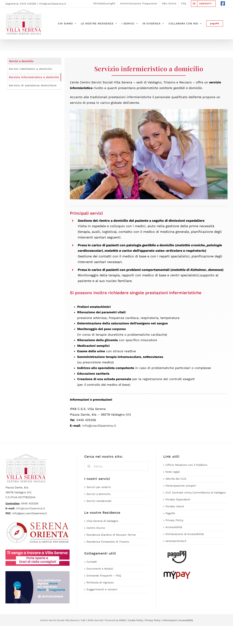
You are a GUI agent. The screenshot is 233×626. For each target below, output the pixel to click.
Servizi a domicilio (98, 494)
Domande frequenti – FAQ (103, 575)
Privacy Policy (174, 520)
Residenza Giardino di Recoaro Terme (111, 534)
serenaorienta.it (175, 541)
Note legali (172, 471)
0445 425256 (28, 3)
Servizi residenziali (98, 501)
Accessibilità (173, 527)
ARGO (122, 620)
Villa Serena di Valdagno (102, 521)
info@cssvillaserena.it (52, 3)
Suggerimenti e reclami (101, 589)
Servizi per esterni (98, 487)
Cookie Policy (135, 620)
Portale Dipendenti (177, 499)
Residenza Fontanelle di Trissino (107, 541)
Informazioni (170, 620)
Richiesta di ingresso (100, 582)
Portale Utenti (174, 506)
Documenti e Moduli (99, 568)
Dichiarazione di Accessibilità (184, 534)
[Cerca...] (116, 466)
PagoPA (170, 513)
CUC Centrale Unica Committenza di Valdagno (195, 492)
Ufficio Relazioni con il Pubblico (186, 465)
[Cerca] (88, 466)
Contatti (91, 561)
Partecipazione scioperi (180, 485)
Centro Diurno (95, 528)
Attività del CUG (175, 478)
